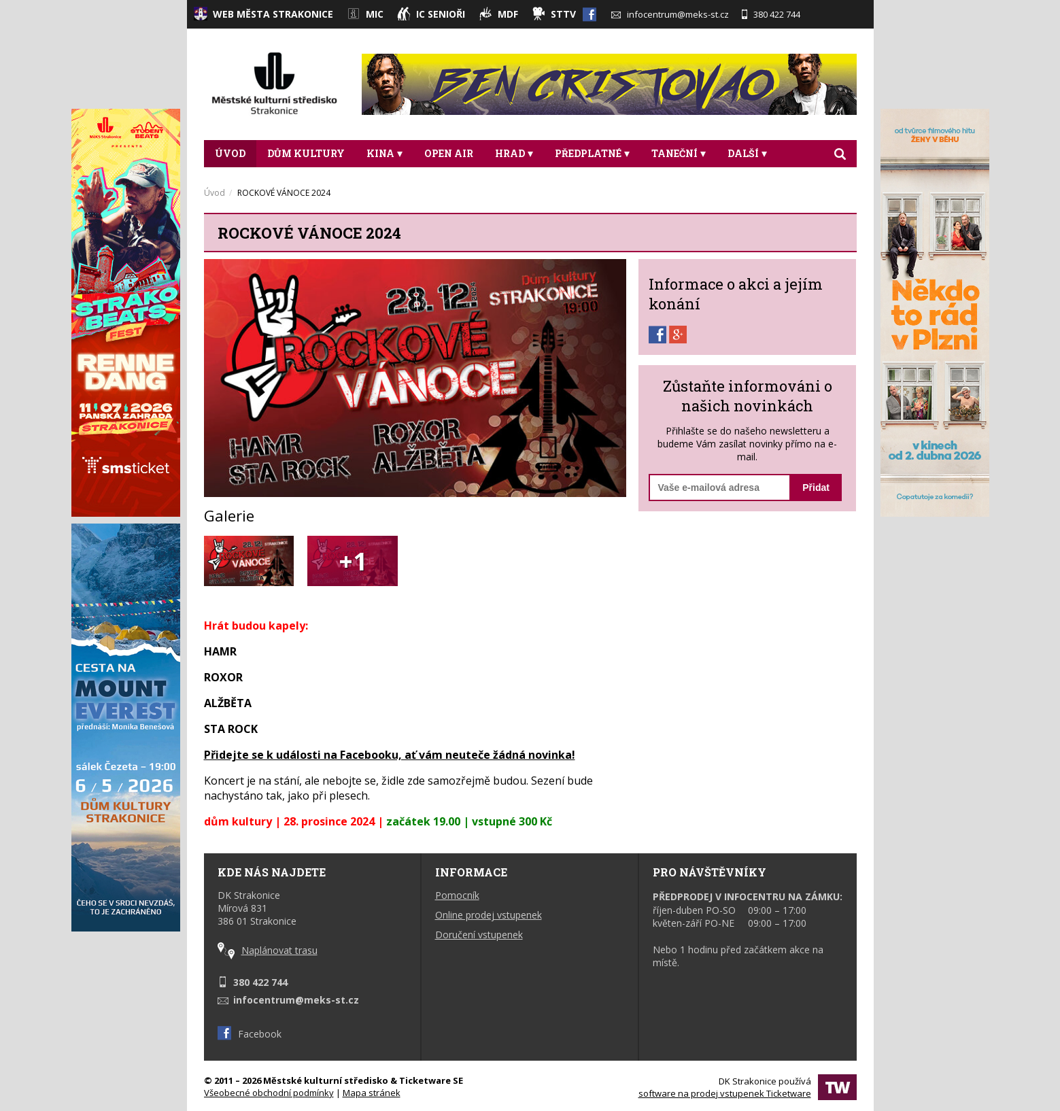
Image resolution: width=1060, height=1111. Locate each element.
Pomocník (457, 895)
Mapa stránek (371, 1093)
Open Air (448, 153)
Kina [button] (384, 153)
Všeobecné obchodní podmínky (269, 1093)
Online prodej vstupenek (488, 914)
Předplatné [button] (592, 153)
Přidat (816, 487)
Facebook (249, 1033)
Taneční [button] (678, 153)
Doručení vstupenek (479, 934)
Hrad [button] (514, 153)
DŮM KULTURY (306, 153)
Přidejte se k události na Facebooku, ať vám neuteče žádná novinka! (389, 754)
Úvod (230, 153)
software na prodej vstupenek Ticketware (724, 1093)
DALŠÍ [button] (747, 153)
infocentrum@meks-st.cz (670, 14)
